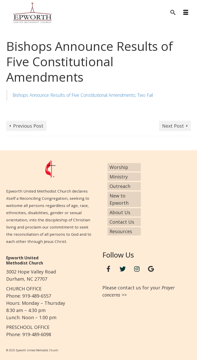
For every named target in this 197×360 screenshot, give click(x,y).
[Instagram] (137, 269)
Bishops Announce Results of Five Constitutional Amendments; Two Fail (83, 95)
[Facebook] (108, 269)
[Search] (172, 13)
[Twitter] (122, 269)
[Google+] (151, 269)
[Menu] (185, 13)
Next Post (173, 126)
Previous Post (28, 126)
